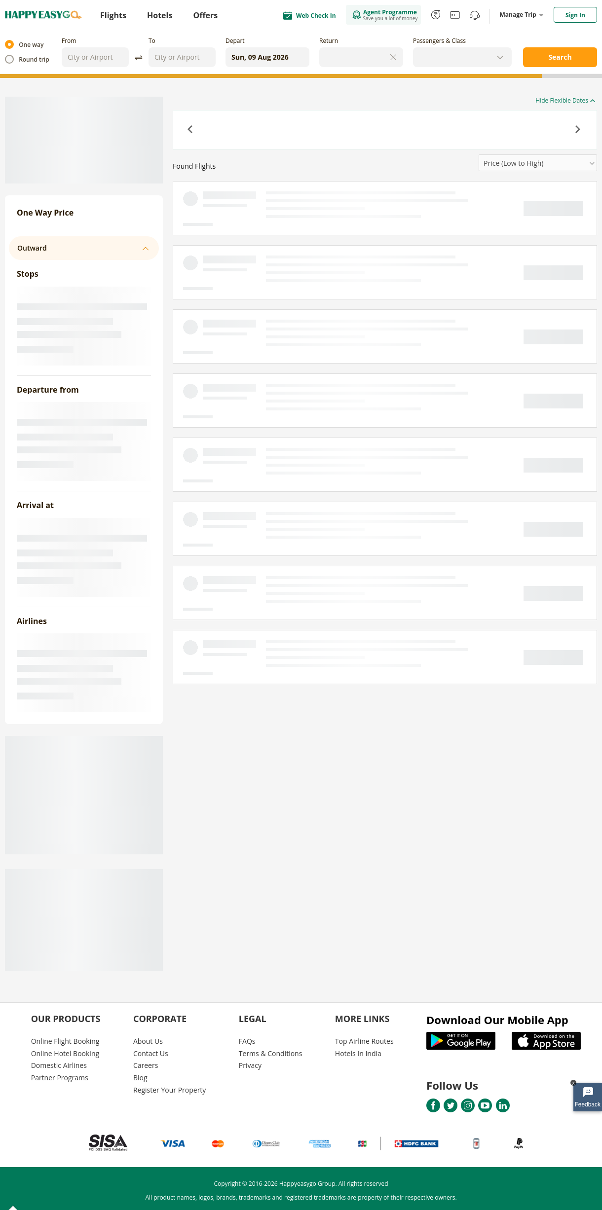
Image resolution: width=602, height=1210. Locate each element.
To (152, 41)
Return (328, 41)
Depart (235, 41)
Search (559, 57)
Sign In (575, 15)
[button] (191, 130)
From (69, 41)
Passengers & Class (439, 41)
